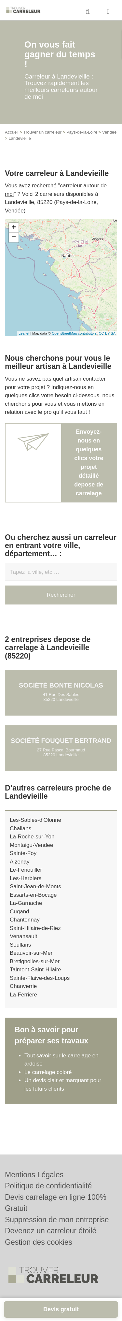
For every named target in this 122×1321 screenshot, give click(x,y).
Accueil (12, 132)
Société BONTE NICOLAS (61, 685)
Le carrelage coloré (48, 1072)
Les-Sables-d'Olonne (35, 820)
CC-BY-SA (107, 333)
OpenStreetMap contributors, (75, 333)
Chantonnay (25, 920)
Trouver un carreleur (42, 132)
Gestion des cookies (38, 1242)
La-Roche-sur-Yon (32, 837)
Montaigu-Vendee (31, 845)
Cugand (19, 911)
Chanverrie (23, 986)
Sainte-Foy (23, 853)
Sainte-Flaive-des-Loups (40, 978)
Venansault (23, 936)
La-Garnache (26, 903)
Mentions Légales (34, 1174)
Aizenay (19, 862)
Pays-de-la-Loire (81, 132)
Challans (20, 828)
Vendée (109, 132)
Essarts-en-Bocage (33, 895)
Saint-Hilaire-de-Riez (35, 928)
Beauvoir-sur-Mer (31, 953)
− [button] (14, 237)
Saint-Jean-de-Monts (35, 886)
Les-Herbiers (25, 878)
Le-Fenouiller (26, 870)
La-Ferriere (23, 995)
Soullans (20, 945)
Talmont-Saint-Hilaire (35, 969)
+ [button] (14, 228)
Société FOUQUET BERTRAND (61, 740)
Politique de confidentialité (48, 1186)
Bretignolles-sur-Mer (35, 961)
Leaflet (24, 333)
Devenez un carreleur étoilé (50, 1231)
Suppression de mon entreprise (57, 1219)
